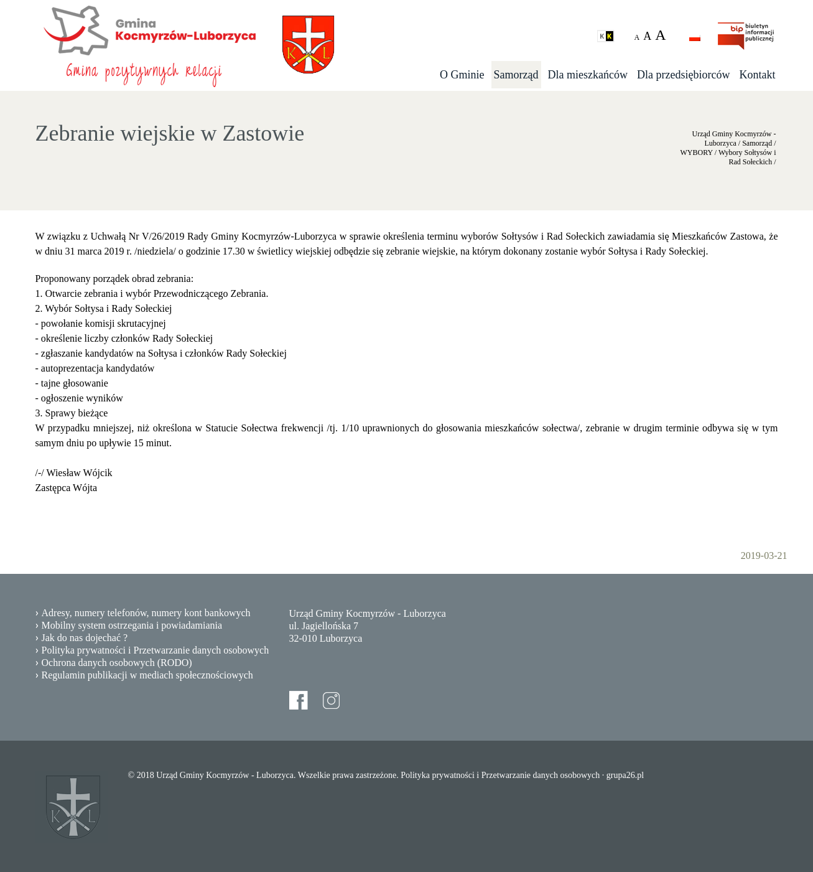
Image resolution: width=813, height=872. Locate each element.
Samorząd (516, 74)
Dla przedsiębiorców (683, 74)
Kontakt (758, 74)
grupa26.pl (625, 775)
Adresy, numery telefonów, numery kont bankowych (146, 612)
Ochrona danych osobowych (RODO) (117, 662)
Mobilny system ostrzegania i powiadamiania (132, 625)
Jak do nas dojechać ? (85, 637)
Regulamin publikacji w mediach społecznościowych (147, 675)
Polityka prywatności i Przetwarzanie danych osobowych (155, 650)
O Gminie (462, 74)
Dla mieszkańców (588, 74)
